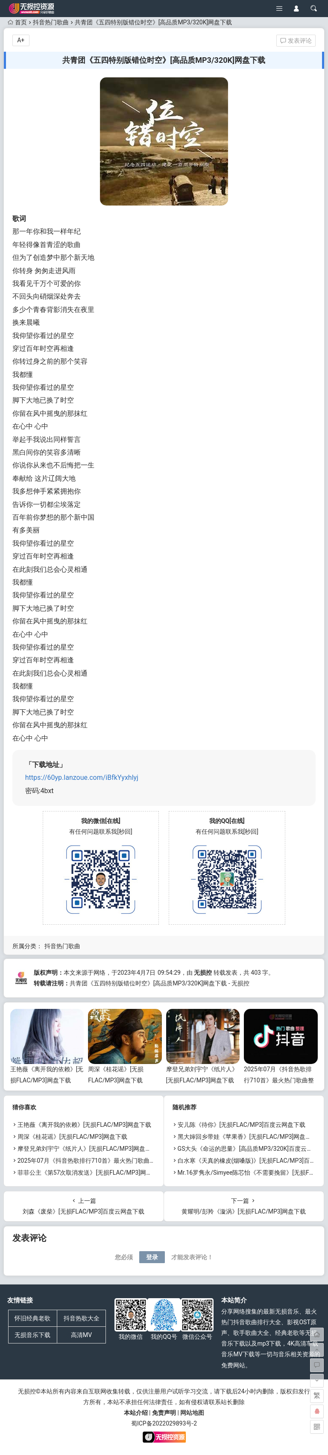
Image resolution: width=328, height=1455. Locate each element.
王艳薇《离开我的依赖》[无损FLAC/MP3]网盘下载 (85, 1124)
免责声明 (164, 1412)
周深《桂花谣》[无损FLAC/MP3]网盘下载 (73, 1136)
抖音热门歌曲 (51, 22)
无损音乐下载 (32, 1335)
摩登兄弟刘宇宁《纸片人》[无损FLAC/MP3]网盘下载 (88, 1148)
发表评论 (295, 40)
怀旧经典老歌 (32, 1318)
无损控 (203, 972)
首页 (17, 22)
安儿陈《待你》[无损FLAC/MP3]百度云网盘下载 (242, 1124)
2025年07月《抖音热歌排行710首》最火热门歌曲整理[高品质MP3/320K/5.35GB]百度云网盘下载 (146, 1160)
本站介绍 (136, 1412)
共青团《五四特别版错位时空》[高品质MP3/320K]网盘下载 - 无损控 (159, 983)
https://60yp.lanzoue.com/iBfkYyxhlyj (81, 777)
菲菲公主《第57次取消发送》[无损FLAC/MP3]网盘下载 (91, 1172)
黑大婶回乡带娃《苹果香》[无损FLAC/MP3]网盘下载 (248, 1136)
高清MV (81, 1335)
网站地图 (192, 1412)
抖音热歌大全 (82, 1318)
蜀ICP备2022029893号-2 (164, 1423)
